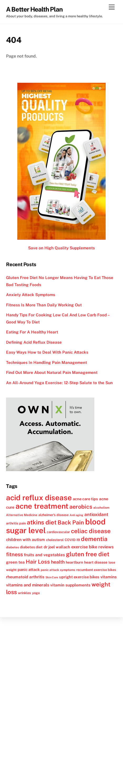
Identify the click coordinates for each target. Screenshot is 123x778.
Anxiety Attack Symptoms (30, 294)
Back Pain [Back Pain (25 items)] (71, 522)
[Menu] (111, 7)
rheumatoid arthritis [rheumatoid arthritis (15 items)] (25, 576)
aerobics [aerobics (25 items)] (80, 506)
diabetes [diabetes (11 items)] (12, 547)
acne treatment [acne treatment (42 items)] (42, 506)
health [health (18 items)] (58, 562)
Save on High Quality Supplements (61, 248)
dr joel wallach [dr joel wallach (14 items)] (57, 547)
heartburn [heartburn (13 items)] (74, 562)
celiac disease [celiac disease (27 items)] (91, 531)
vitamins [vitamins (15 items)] (108, 576)
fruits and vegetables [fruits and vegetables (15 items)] (44, 554)
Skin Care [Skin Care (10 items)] (51, 577)
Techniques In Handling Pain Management (46, 362)
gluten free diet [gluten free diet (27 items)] (87, 554)
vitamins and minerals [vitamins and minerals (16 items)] (27, 585)
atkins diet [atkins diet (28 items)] (42, 522)
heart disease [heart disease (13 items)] (95, 562)
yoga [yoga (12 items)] (36, 593)
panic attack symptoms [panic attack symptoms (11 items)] (58, 570)
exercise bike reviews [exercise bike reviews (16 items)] (92, 546)
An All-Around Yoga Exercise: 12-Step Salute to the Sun (59, 382)
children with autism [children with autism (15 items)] (25, 539)
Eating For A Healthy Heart (32, 332)
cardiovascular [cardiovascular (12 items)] (58, 532)
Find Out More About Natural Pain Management (52, 372)
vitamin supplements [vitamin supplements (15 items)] (70, 585)
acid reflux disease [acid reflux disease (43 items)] (39, 497)
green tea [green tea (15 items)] (15, 562)
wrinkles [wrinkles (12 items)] (24, 593)
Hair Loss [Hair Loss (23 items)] (38, 561)
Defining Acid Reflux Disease (34, 342)
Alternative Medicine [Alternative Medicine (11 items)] (21, 515)
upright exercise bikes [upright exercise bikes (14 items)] (79, 577)
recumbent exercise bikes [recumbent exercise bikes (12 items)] (96, 570)
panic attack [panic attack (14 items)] (29, 569)
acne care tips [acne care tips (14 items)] (85, 499)
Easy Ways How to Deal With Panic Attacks (47, 352)
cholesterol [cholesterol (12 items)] (55, 540)
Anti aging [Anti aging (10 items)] (76, 515)
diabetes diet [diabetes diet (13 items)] (31, 547)
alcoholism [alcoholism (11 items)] (101, 507)
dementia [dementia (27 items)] (94, 538)
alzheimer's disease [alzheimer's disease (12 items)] (53, 515)
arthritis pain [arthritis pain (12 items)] (16, 523)
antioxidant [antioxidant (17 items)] (96, 514)
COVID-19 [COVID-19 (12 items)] (72, 540)
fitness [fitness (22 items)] (14, 554)
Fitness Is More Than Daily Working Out (44, 305)
